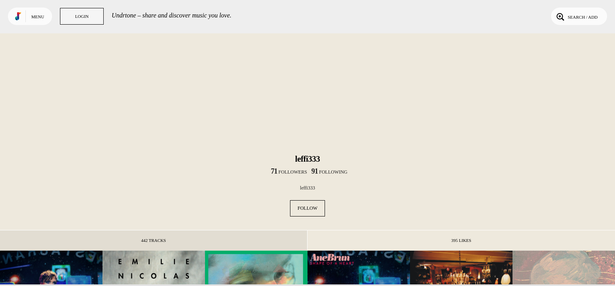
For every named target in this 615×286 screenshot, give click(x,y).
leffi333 (307, 188)
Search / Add (576, 16)
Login (82, 16)
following (329, 172)
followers (289, 172)
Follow (307, 208)
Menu (37, 16)
